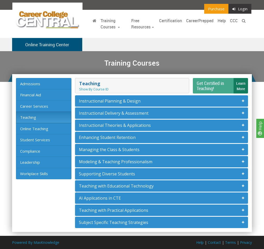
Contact (214, 242)
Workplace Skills (34, 173)
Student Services (35, 139)
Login (240, 8)
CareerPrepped (199, 21)
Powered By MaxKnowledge (35, 242)
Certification (170, 21)
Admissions (30, 83)
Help (260, 128)
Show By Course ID (94, 89)
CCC (234, 21)
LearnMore (240, 86)
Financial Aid (30, 94)
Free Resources (141, 24)
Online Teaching (34, 128)
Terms (230, 242)
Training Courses (109, 24)
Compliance (30, 151)
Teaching (28, 117)
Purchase (216, 8)
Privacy (246, 242)
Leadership (30, 162)
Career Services (34, 106)
